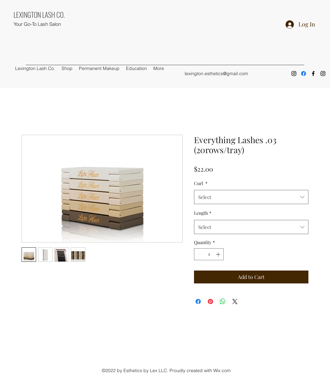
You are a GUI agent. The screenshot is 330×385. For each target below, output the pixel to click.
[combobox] (251, 197)
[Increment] (219, 254)
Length (202, 213)
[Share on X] (235, 301)
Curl (201, 183)
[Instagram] (294, 73)
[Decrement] (199, 254)
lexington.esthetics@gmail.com (216, 73)
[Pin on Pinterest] (210, 301)
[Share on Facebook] (198, 301)
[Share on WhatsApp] (223, 301)
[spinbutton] (209, 254)
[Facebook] (303, 73)
